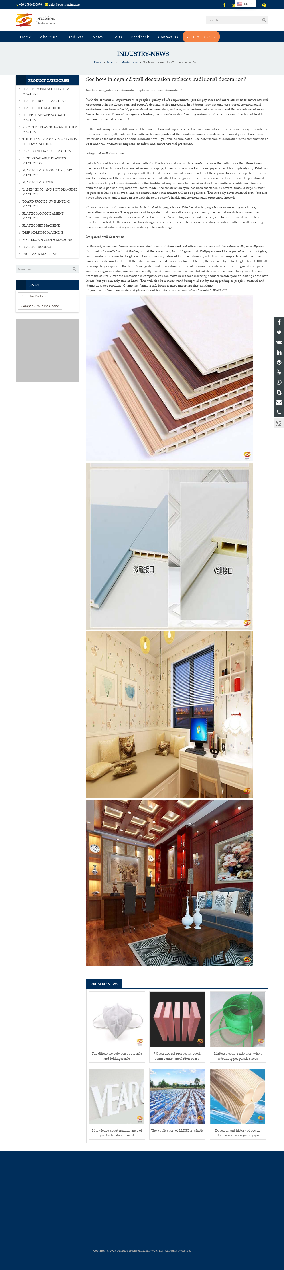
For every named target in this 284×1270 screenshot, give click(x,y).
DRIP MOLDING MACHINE (42, 233)
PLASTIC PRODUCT (37, 247)
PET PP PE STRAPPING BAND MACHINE (44, 117)
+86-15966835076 (30, 4)
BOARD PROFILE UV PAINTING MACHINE (46, 204)
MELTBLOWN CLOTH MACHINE (47, 240)
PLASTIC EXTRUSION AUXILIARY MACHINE (47, 173)
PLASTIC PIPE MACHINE (41, 108)
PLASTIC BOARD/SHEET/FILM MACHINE (45, 91)
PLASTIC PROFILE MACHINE (44, 101)
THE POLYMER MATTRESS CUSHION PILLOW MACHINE (49, 141)
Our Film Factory (33, 296)
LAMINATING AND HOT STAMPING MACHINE (49, 192)
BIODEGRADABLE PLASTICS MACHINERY (44, 160)
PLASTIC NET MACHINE (41, 225)
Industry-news (142, 54)
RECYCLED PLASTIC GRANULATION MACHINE (50, 129)
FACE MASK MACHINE (39, 254)
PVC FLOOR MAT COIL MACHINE (47, 151)
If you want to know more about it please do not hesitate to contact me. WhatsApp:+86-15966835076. (157, 290)
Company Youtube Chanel (40, 306)
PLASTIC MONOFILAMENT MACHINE (43, 216)
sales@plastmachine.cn (64, 4)
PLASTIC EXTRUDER (37, 182)
